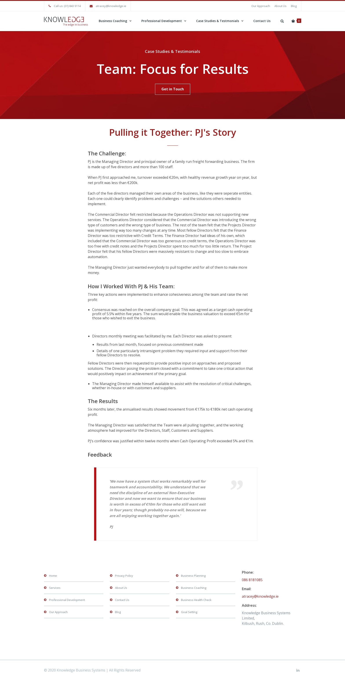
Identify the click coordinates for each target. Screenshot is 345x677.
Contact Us (261, 21)
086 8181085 (252, 576)
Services (54, 584)
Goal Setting (189, 609)
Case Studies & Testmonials (217, 21)
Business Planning (193, 572)
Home (53, 572)
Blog (294, 6)
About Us (280, 6)
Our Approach (260, 6)
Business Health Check (196, 597)
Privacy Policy (124, 572)
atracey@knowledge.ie (111, 6)
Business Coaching (113, 21)
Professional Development (161, 21)
